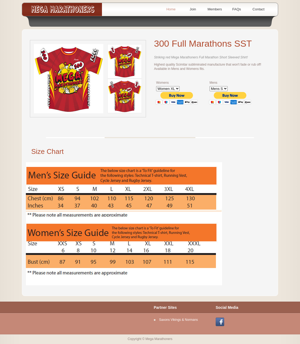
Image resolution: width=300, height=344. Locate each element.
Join (193, 9)
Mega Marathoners (63, 9)
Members (214, 9)
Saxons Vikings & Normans (178, 320)
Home (171, 9)
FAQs (236, 9)
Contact (258, 9)
